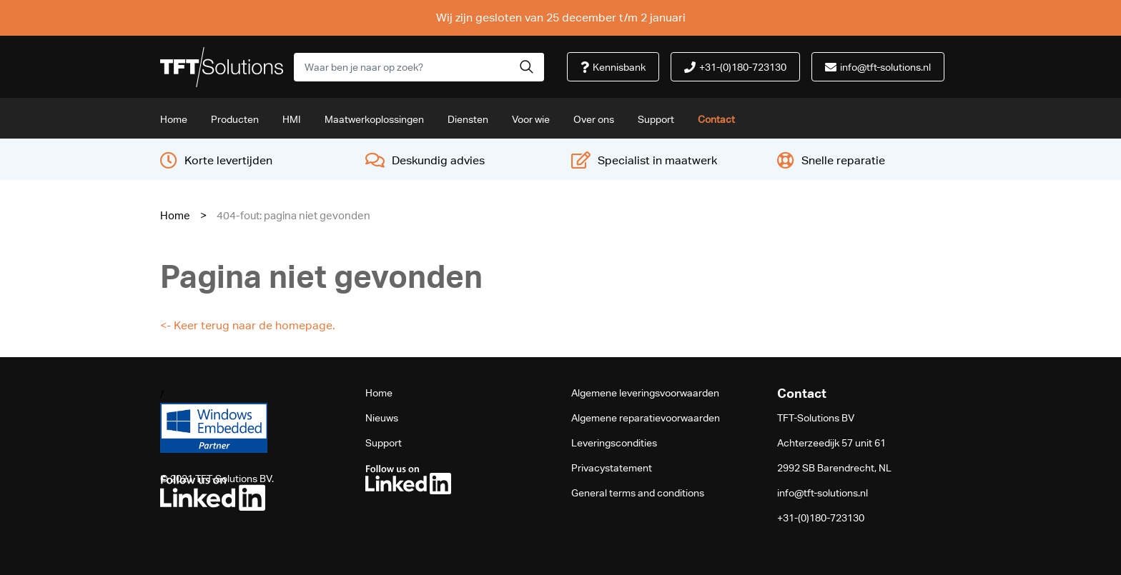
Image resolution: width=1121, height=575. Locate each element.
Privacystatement (611, 468)
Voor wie (531, 119)
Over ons (593, 119)
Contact (716, 119)
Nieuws (381, 418)
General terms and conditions (637, 493)
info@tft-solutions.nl (822, 493)
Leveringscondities (614, 443)
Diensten (468, 119)
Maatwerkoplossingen (374, 119)
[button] (526, 67)
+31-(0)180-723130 (820, 518)
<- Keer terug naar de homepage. (247, 325)
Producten (235, 119)
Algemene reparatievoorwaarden (645, 418)
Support (656, 119)
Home (173, 119)
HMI (291, 119)
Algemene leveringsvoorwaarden (645, 393)
